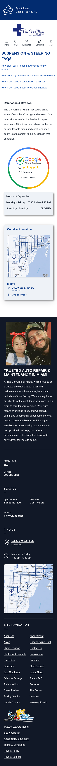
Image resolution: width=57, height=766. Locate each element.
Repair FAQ (36, 678)
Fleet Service (37, 666)
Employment (36, 654)
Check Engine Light (40, 642)
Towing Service (12, 696)
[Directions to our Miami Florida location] (28, 542)
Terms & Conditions (14, 744)
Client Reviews (12, 648)
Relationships (11, 684)
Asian (7, 642)
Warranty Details (39, 702)
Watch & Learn (12, 702)
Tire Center (36, 690)
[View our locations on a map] (28, 588)
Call (15, 45)
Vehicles (34, 696)
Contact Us (36, 648)
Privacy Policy (11, 750)
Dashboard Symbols (15, 654)
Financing (9, 666)
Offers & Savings (13, 678)
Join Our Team (12, 672)
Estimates (26, 45)
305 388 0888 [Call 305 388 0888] (19, 294)
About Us (9, 636)
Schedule (40, 45)
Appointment (22, 8)
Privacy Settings (12, 756)
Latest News (36, 672)
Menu (6, 45)
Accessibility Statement (16, 738)
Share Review (11, 690)
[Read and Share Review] (28, 177)
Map (51, 45)
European (35, 660)
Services (34, 684)
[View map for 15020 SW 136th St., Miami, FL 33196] (31, 289)
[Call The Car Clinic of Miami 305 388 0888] (15, 473)
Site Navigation (12, 732)
